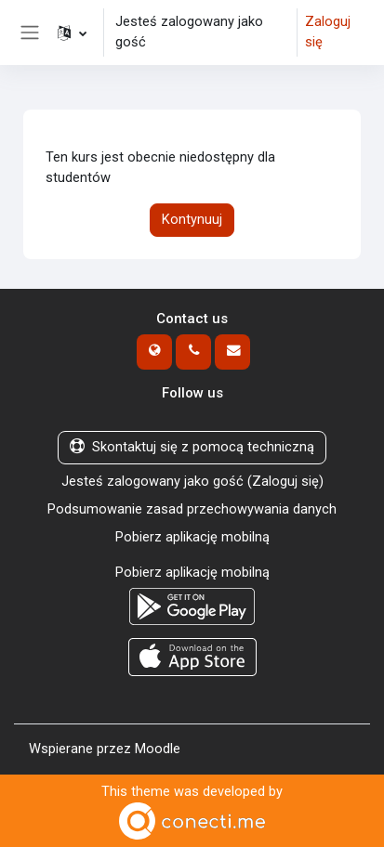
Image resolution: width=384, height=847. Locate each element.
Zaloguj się (328, 31)
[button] (72, 32)
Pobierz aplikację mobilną (192, 536)
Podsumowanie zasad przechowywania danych (192, 509)
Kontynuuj (192, 219)
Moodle (157, 748)
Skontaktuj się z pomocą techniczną (192, 446)
